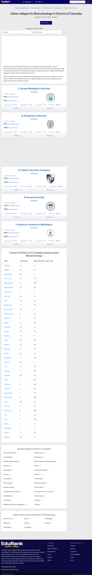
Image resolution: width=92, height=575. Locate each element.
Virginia (6, 270)
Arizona (6, 424)
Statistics (18, 108)
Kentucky (7, 318)
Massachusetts (8, 309)
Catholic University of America (34, 170)
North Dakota (8, 397)
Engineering (18, 8)
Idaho (5, 419)
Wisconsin (7, 349)
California (7, 437)
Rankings (50, 108)
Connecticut (8, 292)
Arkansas (7, 371)
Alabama (7, 344)
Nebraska (7, 388)
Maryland (7, 265)
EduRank (54, 17)
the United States (13, 97)
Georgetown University (34, 115)
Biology (26, 8)
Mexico (72, 548)
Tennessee (7, 327)
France (72, 557)
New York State (52, 548)
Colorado (7, 406)
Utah (5, 415)
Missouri (6, 362)
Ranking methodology (9, 569)
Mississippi (7, 358)
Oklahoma (7, 384)
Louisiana (7, 375)
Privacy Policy (86, 574)
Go (64, 32)
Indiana (6, 322)
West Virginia (8, 283)
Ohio (5, 300)
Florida (6, 353)
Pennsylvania (8, 274)
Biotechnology (35, 8)
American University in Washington (34, 224)
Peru (71, 560)
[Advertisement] (17, 51)
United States (58, 8)
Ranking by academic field (34, 28)
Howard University (34, 197)
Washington (7, 428)
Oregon (6, 432)
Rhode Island (8, 305)
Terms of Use (76, 574)
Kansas (6, 380)
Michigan (7, 336)
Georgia (6, 331)
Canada (72, 546)
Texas (6, 402)
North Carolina (8, 287)
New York (7, 296)
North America (46, 8)
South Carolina (8, 314)
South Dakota (8, 393)
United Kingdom (75, 554)
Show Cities (46, 23)
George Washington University (34, 88)
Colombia (73, 551)
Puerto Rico (7, 410)
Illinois (6, 340)
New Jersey (7, 278)
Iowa (5, 366)
